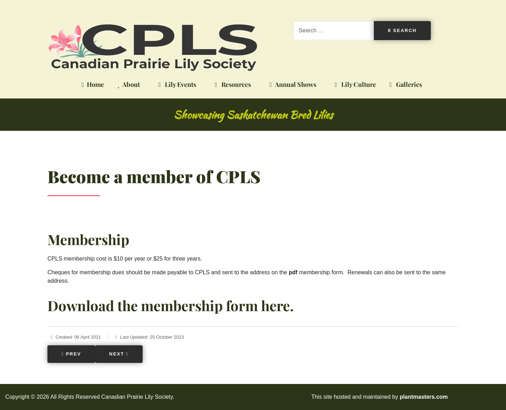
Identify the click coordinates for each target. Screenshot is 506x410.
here (275, 305)
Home (91, 85)
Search (402, 30)
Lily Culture (354, 85)
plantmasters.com (424, 397)
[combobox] (333, 30)
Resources (231, 85)
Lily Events (176, 85)
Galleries (404, 85)
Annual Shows (291, 85)
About (127, 85)
